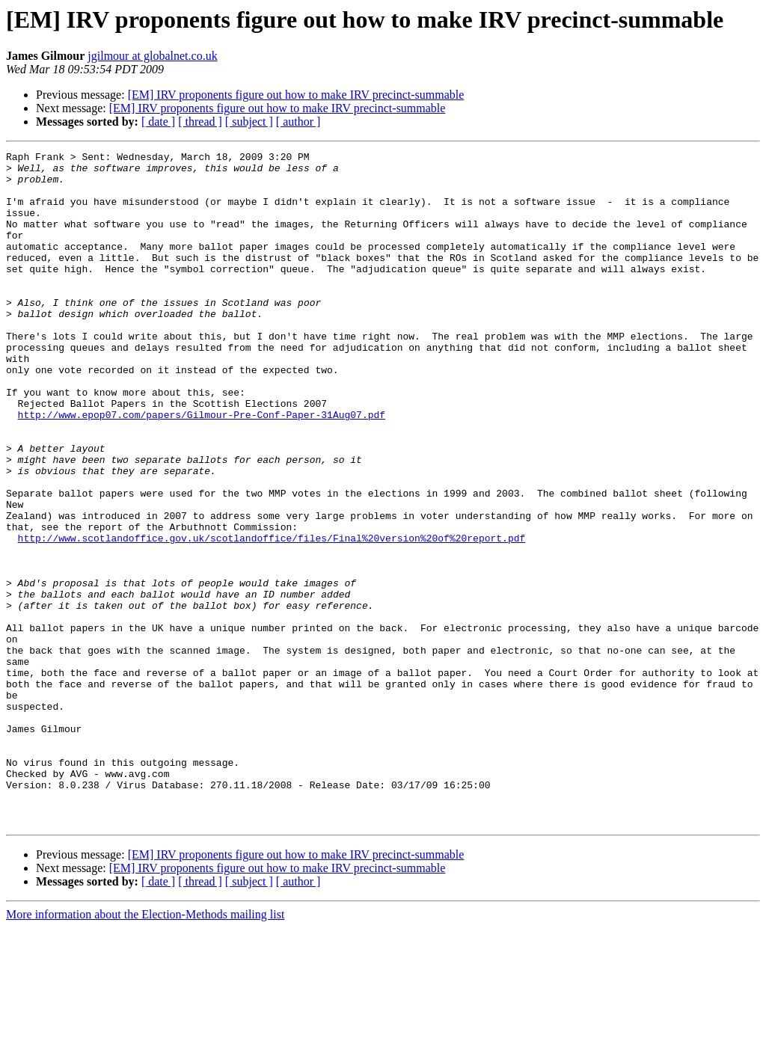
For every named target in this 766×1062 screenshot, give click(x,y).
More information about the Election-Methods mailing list (145, 1049)
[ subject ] (249, 121)
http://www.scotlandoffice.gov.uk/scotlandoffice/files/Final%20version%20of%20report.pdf (272, 616)
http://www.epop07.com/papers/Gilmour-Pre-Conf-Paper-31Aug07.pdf (201, 468)
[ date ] (158, 121)
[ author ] (298, 121)
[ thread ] (200, 121)
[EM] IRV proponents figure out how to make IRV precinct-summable (296, 94)
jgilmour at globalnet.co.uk (152, 55)
